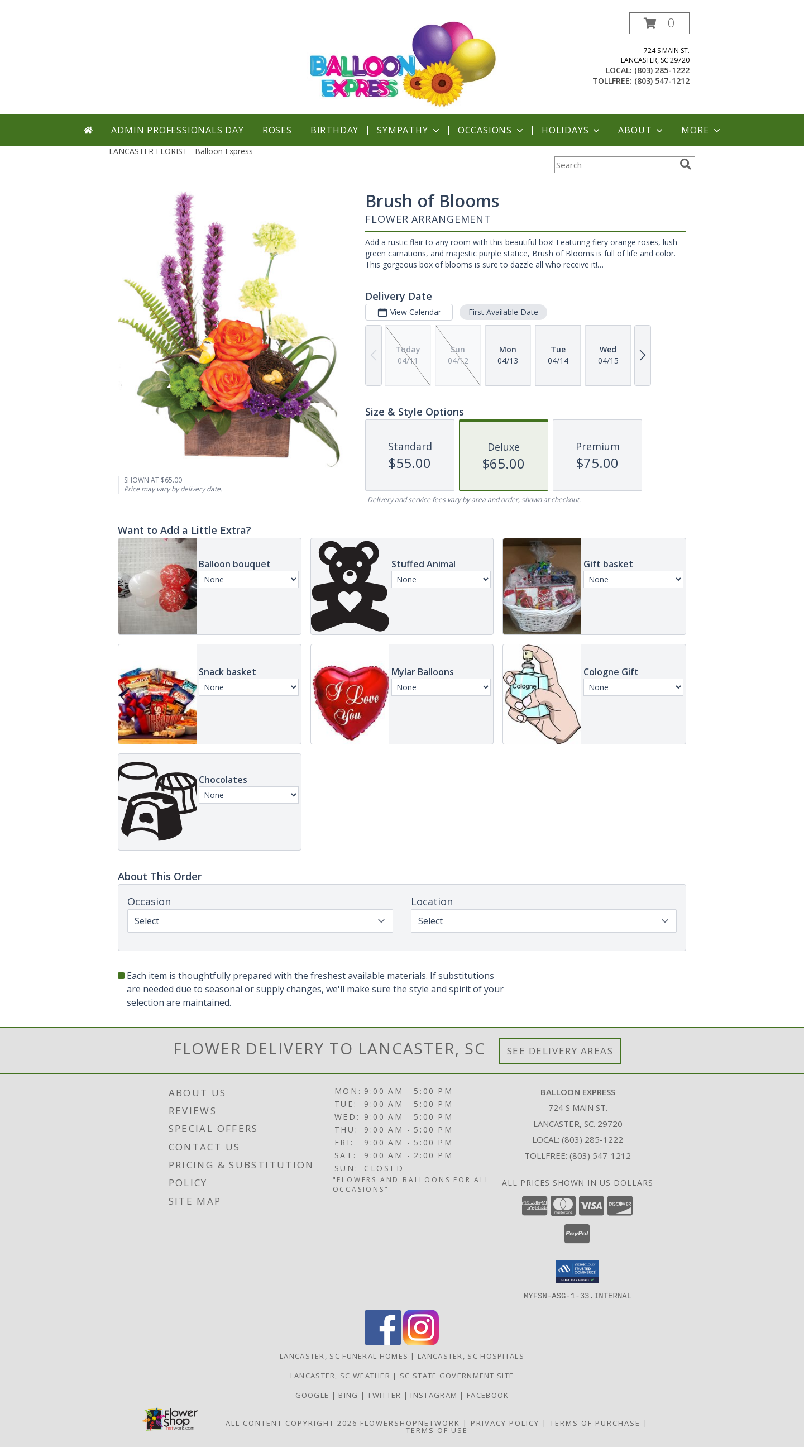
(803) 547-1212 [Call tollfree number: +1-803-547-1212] (662, 80)
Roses (277, 130)
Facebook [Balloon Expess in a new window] (488, 1394)
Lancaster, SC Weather (340, 1375)
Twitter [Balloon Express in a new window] (385, 1394)
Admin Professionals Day (177, 130)
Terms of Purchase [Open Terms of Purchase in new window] (595, 1422)
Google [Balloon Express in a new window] (313, 1394)
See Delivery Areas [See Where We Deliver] (560, 1050)
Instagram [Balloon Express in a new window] (435, 1394)
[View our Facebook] (383, 1341)
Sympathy (409, 130)
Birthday (334, 130)
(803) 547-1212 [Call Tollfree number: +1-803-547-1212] (600, 1155)
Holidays (572, 130)
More (701, 130)
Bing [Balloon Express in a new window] (349, 1394)
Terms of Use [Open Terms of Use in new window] (437, 1430)
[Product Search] (614, 165)
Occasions (491, 130)
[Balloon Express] (402, 63)
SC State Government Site (457, 1375)
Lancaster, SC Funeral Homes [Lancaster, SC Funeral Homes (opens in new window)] (344, 1355)
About (641, 130)
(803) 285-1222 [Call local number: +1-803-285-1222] (662, 70)
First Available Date (503, 312)
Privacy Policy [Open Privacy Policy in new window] (505, 1422)
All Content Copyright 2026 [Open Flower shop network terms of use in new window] (291, 1422)
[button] (659, 23)
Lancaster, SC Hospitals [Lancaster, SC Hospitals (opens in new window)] (471, 1355)
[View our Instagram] (421, 1341)
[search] (686, 164)
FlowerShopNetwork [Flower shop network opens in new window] (410, 1422)
